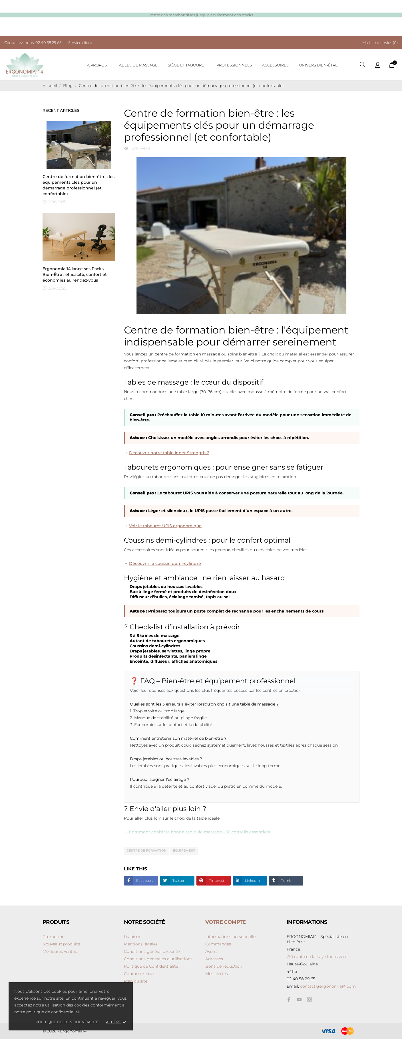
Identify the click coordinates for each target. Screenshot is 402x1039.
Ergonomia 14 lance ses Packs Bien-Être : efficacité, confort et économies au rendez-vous (75, 274)
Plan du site (135, 981)
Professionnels (234, 65)
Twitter (178, 880)
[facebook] (289, 999)
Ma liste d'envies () (380, 42)
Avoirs (211, 951)
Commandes (218, 944)
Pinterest (216, 880)
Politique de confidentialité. (67, 1022)
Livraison (132, 936)
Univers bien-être (318, 65)
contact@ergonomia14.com (328, 986)
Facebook (144, 880)
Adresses (214, 958)
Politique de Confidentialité (151, 966)
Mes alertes (216, 973)
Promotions (55, 936)
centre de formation (146, 850)
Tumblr (287, 880)
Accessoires (275, 65)
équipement (184, 850)
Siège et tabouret (187, 65)
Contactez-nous (139, 973)
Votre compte (225, 922)
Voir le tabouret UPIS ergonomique (165, 525)
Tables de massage (137, 65)
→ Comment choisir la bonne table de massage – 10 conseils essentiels (197, 831)
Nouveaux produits (61, 944)
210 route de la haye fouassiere (317, 956)
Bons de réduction (223, 966)
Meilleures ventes (60, 951)
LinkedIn (252, 880)
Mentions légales (141, 944)
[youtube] (299, 999)
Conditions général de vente (152, 951)
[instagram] (309, 999)
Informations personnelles (231, 936)
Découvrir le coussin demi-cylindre (165, 563)
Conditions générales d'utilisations (158, 958)
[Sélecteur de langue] (377, 65)
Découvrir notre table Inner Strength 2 (169, 452)
